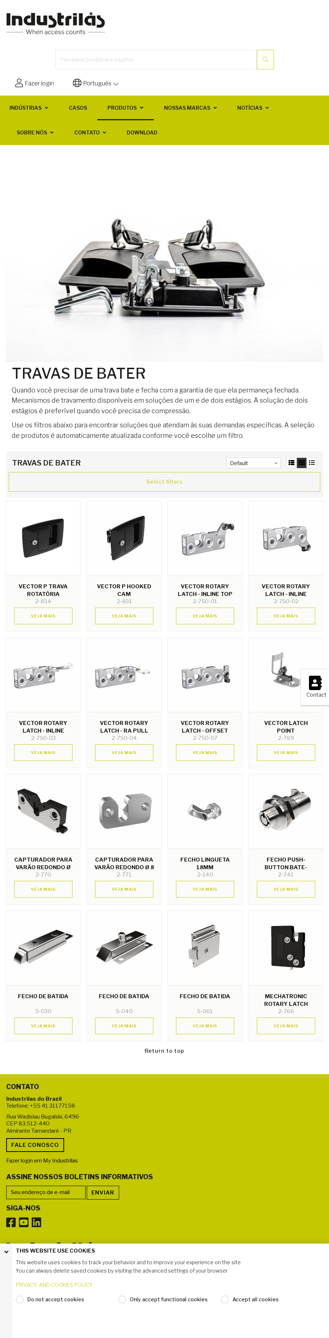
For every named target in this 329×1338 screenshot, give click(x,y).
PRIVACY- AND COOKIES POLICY (54, 1285)
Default (239, 463)
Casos (78, 108)
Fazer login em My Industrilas (42, 1160)
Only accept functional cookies (169, 1299)
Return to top (164, 1051)
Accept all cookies (255, 1299)
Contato (87, 132)
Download (142, 132)
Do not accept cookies (55, 1299)
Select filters (164, 482)
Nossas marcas (187, 108)
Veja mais (43, 615)
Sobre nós (32, 132)
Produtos (122, 108)
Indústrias (25, 108)
